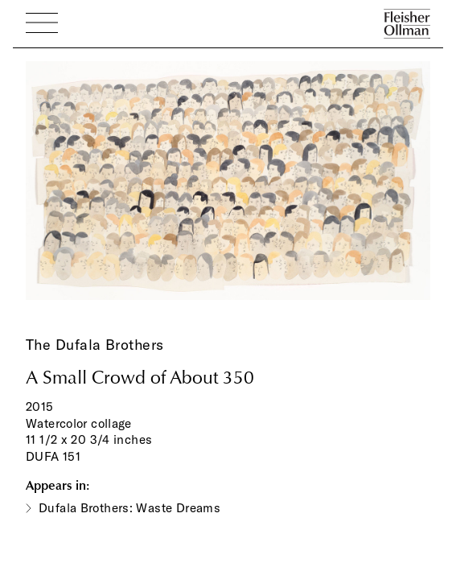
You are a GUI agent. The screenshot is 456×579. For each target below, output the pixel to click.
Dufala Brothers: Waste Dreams (129, 507)
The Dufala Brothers (95, 344)
